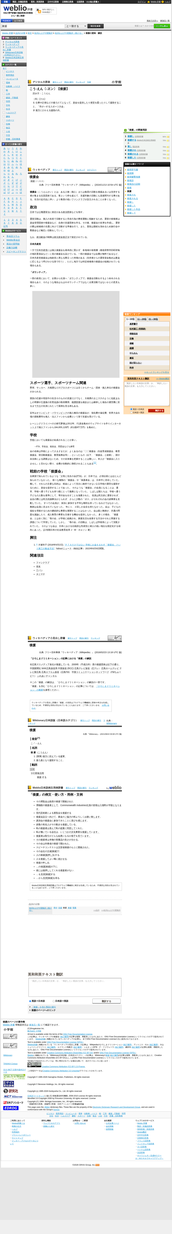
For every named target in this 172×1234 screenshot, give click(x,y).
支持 (43, 874)
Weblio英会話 (13, 240)
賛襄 (74, 908)
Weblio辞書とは (18, 1123)
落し (130, 146)
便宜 (92, 102)
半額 (110, 805)
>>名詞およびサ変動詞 (110, 910)
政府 (51, 801)
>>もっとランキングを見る (156, 372)
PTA (38, 446)
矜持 (132, 367)
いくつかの (65, 832)
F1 (78, 423)
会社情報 (109, 1126)
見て (80, 836)
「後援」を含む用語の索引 (43, 1007)
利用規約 (15, 1132)
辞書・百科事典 (13, 139)
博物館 (39, 805)
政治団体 (67, 212)
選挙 (32, 219)
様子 (73, 836)
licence (56, 1110)
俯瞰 (132, 343)
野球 (32, 387)
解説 (89, 658)
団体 (98, 387)
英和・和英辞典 (37, 2)
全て (5, 68)
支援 (60, 908)
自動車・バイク (13, 86)
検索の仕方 (16, 1126)
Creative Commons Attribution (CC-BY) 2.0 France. (63, 1066)
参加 (56, 820)
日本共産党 (41, 250)
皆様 (95, 805)
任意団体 (45, 195)
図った (100, 102)
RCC (70, 668)
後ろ (55, 102)
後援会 (39, 817)
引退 (43, 402)
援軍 (62, 756)
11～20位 (141, 319)
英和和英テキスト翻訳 (45, 974)
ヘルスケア (11, 113)
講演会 (39, 820)
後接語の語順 (133, 184)
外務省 (48, 843)
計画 (44, 102)
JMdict (47, 1107)
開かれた (64, 843)
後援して (60, 664)
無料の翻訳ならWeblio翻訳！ (48, 10)
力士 (38, 406)
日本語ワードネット (35, 1096)
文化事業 (75, 832)
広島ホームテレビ (110, 668)
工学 (8, 94)
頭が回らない (136, 363)
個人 (104, 387)
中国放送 (62, 668)
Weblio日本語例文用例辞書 (48, 787)
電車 (8, 82)
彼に (38, 870)
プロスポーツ (67, 387)
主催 (49, 851)
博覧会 (44, 801)
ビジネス (10, 71)
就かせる (62, 859)
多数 (38, 824)
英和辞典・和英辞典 (145, 1129)
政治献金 (40, 237)
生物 (8, 124)
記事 (65, 658)
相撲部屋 (76, 402)
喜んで (52, 828)
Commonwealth (68, 805)
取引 (47, 836)
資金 (75, 102)
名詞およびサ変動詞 (43, 33)
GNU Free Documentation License (77, 1034)
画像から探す (49, 1126)
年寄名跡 (54, 402)
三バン (39, 570)
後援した (132, 157)
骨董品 (59, 839)
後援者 (44, 828)
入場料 (103, 805)
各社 (52, 664)
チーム (90, 387)
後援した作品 (133, 209)
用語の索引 (69, 82)
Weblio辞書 (40, 1039)
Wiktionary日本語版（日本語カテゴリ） (55, 720)
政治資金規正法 (61, 237)
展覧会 (57, 813)
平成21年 (85, 664)
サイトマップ (17, 1138)
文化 (8, 105)
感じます (82, 820)
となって (66, 102)
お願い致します (92, 817)
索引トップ (57, 82)
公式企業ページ (112, 1123)
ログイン (142, 1)
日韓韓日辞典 (67, 2)
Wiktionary (111, 723)
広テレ (95, 668)
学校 (32, 440)
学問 (8, 101)
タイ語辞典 (142, 1147)
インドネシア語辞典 (145, 1144)
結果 (60, 836)
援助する (114, 102)
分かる (74, 839)
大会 (61, 106)
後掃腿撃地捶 (133, 177)
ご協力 (68, 817)
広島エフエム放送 (50, 672)
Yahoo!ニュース (64, 548)
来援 (70, 908)
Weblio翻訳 (141, 1132)
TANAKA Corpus (10, 1064)
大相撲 (50, 387)
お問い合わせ (80, 1123)
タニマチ (98, 398)
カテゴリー (91, 170)
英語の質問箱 (13, 244)
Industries (81, 805)
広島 (34, 664)
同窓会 (61, 446)
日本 (32, 212)
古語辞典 (80, 2)
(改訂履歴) (64, 1037)
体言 (30, 33)
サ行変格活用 (37, 773)
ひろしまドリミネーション (45, 658)
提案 (62, 828)
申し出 (46, 862)
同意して (71, 828)
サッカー (40, 387)
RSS (97, 1165)
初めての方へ (152, 21)
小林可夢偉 (59, 423)
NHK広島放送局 (49, 668)
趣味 (8, 116)
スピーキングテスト (16, 251)
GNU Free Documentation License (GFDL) (65, 1042)
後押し (49, 855)
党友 (38, 566)
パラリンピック (59, 413)
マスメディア (43, 664)
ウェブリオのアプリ (51, 1123)
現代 (38, 813)
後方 (38, 110)
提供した (83, 102)
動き (58, 824)
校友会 (53, 446)
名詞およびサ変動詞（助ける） (69, 33)
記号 (5, 226)
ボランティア (76, 278)
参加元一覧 (165, 21)
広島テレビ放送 (82, 668)
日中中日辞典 (53, 2)
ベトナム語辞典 (143, 1149)
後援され (132, 150)
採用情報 (109, 1129)
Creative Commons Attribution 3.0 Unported (61, 1071)
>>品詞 (96, 910)
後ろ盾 (39, 760)
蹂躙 (132, 348)
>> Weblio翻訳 (162, 378)
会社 (54, 832)
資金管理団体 (36, 222)
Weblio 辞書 (156, 2)
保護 (43, 866)
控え (51, 756)
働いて (44, 832)
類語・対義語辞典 (20, 2)
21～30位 (153, 319)
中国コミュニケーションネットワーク (90, 672)
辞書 (6, 2)
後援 (33, 181)
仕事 (38, 102)
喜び (73, 820)
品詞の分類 (20, 33)
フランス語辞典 (143, 1141)
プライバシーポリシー (21, 1135)
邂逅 (132, 358)
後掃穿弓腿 (132, 169)
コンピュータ (12, 79)
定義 (132, 338)
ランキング (80, 82)
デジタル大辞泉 (41, 82)
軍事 (39, 756)
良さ (67, 839)
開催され (67, 801)
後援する (67, 813)
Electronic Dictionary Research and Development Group (116, 1107)
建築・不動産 (12, 97)
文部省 (61, 847)
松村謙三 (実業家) (138, 329)
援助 (53, 110)
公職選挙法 (44, 212)
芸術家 (44, 813)
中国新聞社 (35, 668)
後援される (133, 154)
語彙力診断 (11, 247)
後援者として (51, 805)
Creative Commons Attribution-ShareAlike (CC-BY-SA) (70, 1053)
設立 (45, 817)
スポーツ (54, 106)
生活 (8, 109)
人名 (8, 131)
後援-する (42, 777)
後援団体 (101, 664)
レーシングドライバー (41, 423)
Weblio (30, 1055)
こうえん (42, 752)
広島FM (65, 672)
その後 (39, 839)
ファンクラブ (78, 199)
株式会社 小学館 (34, 1031)
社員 (88, 805)
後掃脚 (130, 173)
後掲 (129, 187)
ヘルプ (167, 2)
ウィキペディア (41, 169)
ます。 (96, 832)
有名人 (46, 824)
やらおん (134, 353)
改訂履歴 (114, 1055)
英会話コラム (13, 236)
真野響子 (134, 324)
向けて (52, 817)
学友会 (45, 446)
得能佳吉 (134, 334)
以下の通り (113, 664)
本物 (51, 839)
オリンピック (43, 413)
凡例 (89, 82)
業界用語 (10, 75)
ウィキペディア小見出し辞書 (49, 638)
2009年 (75, 664)
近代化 (44, 199)
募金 (117, 258)
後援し (131, 136)
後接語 (130, 180)
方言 (8, 135)
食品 (8, 128)
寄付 (55, 908)
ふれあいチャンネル (47, 676)
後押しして (48, 870)
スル (42, 99)
